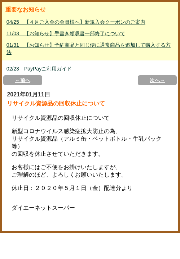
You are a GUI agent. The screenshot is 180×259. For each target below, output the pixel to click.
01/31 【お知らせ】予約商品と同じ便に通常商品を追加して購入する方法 (88, 48)
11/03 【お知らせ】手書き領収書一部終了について (65, 33)
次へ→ (157, 80)
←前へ (22, 80)
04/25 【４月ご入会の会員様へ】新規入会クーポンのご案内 (75, 22)
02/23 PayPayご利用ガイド (39, 69)
